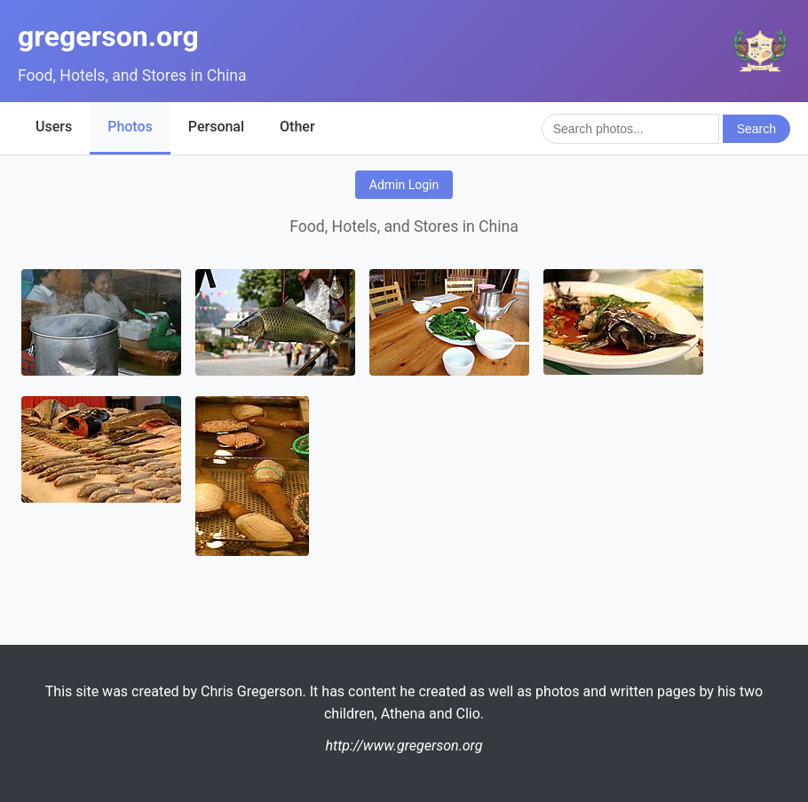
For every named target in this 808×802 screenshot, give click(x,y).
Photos (130, 126)
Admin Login (404, 185)
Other (297, 126)
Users (54, 126)
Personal (216, 126)
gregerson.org (108, 36)
